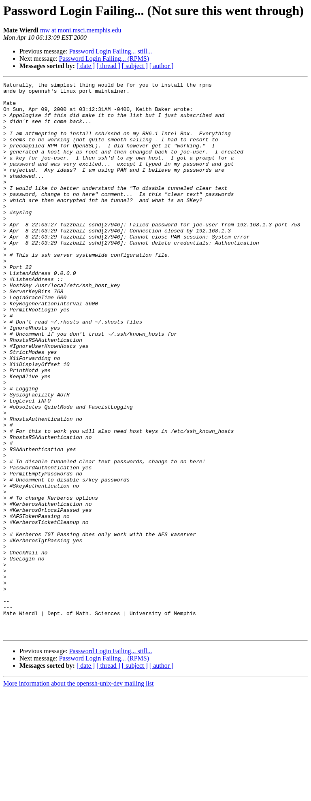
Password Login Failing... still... (110, 51)
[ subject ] (135, 65)
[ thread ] (108, 65)
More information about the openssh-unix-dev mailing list (78, 793)
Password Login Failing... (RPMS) (104, 58)
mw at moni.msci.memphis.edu (80, 30)
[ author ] (161, 65)
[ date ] (86, 65)
